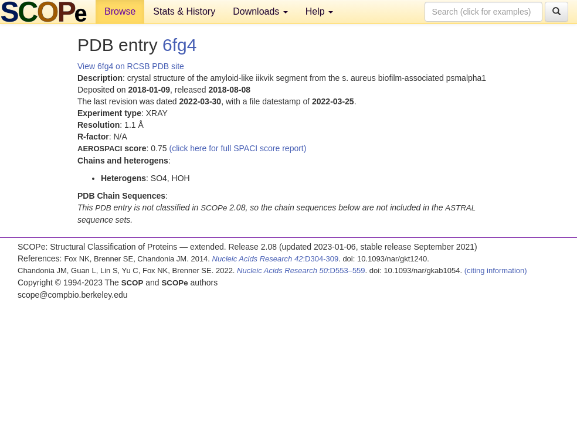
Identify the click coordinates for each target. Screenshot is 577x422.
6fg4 (179, 45)
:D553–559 (301, 270)
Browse (119, 11)
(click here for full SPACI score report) (238, 148)
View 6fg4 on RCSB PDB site (130, 66)
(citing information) (495, 270)
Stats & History (184, 11)
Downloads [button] (260, 11)
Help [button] (319, 11)
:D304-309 (275, 258)
